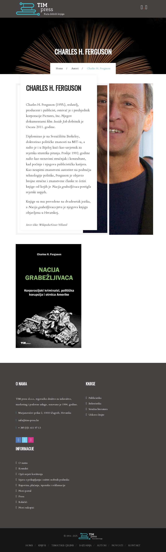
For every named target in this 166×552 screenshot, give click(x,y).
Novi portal (25, 491)
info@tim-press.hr (28, 420)
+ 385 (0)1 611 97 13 (29, 427)
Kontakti (23, 468)
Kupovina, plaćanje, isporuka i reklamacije (42, 485)
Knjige (42, 545)
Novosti (117, 545)
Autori (75, 68)
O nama (23, 463)
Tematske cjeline (62, 545)
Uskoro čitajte (96, 414)
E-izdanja (85, 545)
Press (21, 496)
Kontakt (134, 545)
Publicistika (95, 398)
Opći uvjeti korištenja (31, 474)
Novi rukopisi (26, 507)
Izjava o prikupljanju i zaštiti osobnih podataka (44, 479)
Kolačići (23, 502)
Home (59, 68)
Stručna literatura (98, 409)
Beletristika (95, 403)
